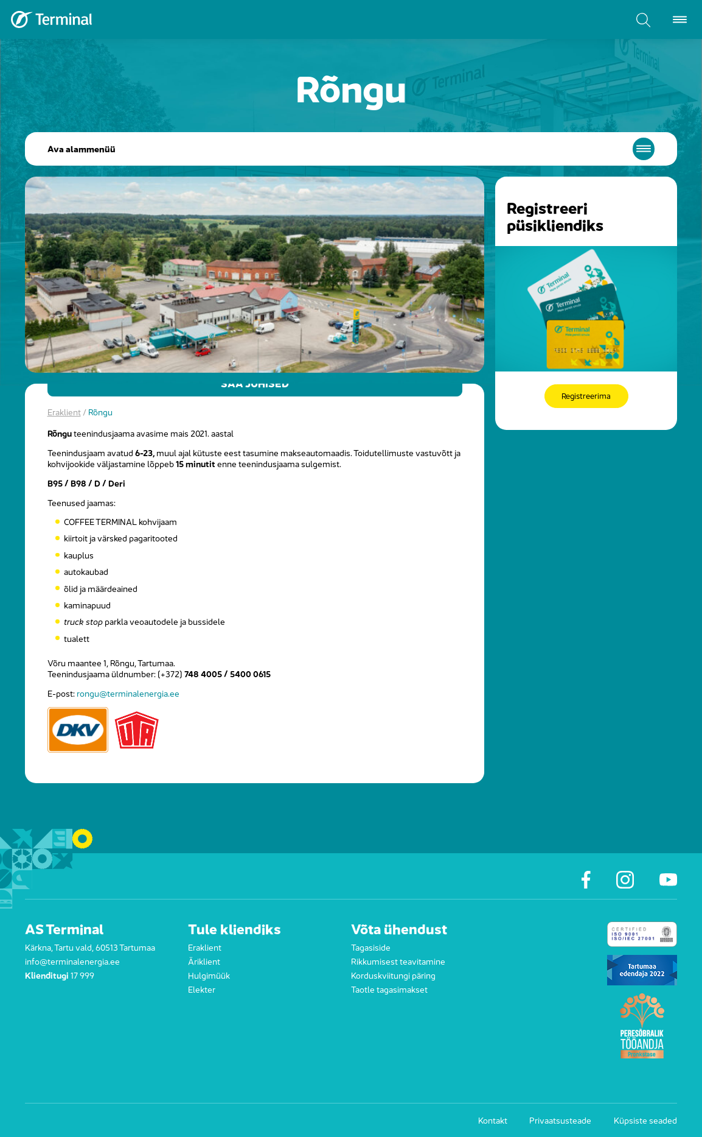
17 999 (82, 974)
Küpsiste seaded (645, 1119)
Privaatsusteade (560, 1119)
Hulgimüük (209, 974)
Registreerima (586, 396)
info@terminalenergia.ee (72, 960)
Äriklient (204, 960)
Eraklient (64, 411)
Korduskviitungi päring (393, 974)
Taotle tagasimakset (389, 988)
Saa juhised (255, 383)
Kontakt (492, 1119)
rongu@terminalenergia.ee (128, 692)
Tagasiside (371, 946)
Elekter (201, 988)
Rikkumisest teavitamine (398, 960)
